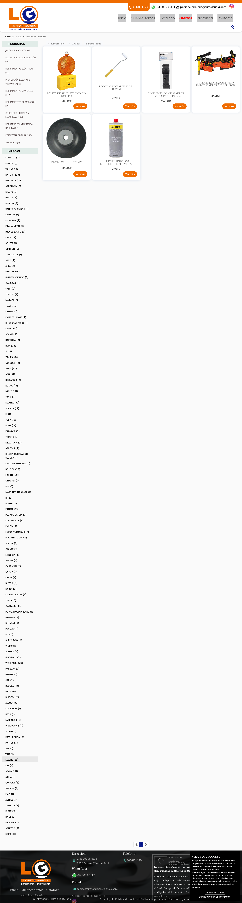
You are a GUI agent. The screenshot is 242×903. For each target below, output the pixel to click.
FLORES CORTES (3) (15, 594)
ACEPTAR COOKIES (215, 892)
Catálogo (167, 18)
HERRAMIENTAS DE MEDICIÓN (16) (20, 104)
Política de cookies (126, 899)
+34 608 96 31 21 (86, 875)
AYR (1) (9, 748)
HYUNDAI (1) (12, 674)
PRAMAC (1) (11, 628)
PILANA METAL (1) (14, 226)
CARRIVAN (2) (13, 566)
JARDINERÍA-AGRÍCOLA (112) (19, 50)
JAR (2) (9, 680)
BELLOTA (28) (12, 469)
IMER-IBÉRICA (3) (14, 737)
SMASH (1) (10, 731)
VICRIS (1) (10, 645)
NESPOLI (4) (11, 203)
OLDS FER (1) (12, 480)
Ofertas (185, 18)
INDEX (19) (11, 811)
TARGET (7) (11, 294)
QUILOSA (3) (12, 782)
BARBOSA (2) (12, 340)
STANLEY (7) (12, 334)
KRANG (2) (11, 191)
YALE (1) (9, 754)
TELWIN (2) (11, 305)
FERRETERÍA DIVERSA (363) (18, 135)
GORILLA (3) (12, 822)
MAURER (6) (11, 759)
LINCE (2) (10, 816)
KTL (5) (9, 765)
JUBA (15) (10, 419)
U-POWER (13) (13, 180)
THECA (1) (10, 600)
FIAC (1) (9, 794)
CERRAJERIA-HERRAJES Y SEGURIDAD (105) (17, 114)
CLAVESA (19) (12, 362)
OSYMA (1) (11, 571)
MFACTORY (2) (13, 442)
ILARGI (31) (11, 588)
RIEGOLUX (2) (12, 220)
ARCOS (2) (11, 560)
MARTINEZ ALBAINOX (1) (18, 492)
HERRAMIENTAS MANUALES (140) (19, 92)
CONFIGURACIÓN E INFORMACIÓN (215, 897)
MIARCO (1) (11, 391)
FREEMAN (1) (12, 311)
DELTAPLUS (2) (13, 380)
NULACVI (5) (12, 623)
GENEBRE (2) (12, 617)
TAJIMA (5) (11, 357)
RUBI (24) (10, 345)
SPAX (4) (10, 260)
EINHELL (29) (12, 475)
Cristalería (205, 18)
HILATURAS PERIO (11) (16, 323)
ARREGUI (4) (12, 448)
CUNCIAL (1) (12, 328)
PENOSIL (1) (11, 163)
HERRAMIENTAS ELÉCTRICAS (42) (19, 70)
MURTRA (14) (12, 271)
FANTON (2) (12, 526)
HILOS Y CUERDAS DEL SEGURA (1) (16, 455)
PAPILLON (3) (12, 668)
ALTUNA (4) (11, 651)
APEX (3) (10, 265)
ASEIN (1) (10, 374)
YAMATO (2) (12, 805)
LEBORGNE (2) (13, 657)
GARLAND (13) (13, 606)
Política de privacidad (153, 899)
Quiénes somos (143, 18)
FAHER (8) (10, 577)
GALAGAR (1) (12, 283)
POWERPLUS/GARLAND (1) (19, 611)
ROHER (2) (11, 503)
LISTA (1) (10, 714)
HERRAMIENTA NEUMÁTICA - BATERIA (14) (19, 126)
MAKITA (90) (12, 402)
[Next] (146, 844)
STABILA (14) (12, 408)
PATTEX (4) (11, 742)
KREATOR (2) (12, 431)
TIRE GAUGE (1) (13, 254)
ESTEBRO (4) (12, 554)
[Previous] (137, 844)
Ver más (80, 107)
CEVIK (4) (10, 237)
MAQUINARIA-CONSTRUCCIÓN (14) (20, 59)
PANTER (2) (11, 509)
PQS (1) (9, 634)
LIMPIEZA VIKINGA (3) (16, 277)
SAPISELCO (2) (13, 186)
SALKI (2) (10, 288)
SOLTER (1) (11, 243)
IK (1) (8, 414)
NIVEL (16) (10, 425)
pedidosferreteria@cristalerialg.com (203, 7)
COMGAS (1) (12, 214)
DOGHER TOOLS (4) (16, 537)
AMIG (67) (11, 368)
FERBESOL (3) (12, 157)
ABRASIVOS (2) (12, 142)
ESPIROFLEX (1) (13, 708)
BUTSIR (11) (11, 583)
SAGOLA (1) (11, 771)
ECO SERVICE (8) (14, 520)
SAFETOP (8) (12, 828)
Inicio (122, 18)
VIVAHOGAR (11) (14, 725)
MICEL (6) (10, 691)
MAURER (76, 43)
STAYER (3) (11, 543)
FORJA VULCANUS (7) (17, 531)
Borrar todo (94, 43)
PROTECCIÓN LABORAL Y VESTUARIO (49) (17, 81)
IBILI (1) (9, 486)
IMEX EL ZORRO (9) (15, 231)
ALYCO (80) (11, 702)
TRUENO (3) (11, 437)
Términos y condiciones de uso (188, 899)
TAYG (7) (10, 397)
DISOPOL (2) (12, 697)
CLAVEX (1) (11, 549)
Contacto (225, 18)
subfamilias (57, 43)
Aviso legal (106, 899)
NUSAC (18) (11, 385)
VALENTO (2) (12, 169)
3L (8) (8, 351)
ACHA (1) (10, 777)
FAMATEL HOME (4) (15, 317)
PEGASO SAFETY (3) (16, 514)
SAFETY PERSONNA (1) (17, 208)
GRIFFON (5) (12, 248)
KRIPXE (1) (10, 834)
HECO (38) (11, 197)
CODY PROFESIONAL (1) (17, 463)
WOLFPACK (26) (14, 663)
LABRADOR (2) (13, 720)
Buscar (232, 27)
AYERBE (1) (11, 799)
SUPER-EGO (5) (13, 640)
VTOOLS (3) (11, 788)
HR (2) (9, 497)
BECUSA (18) (12, 685)
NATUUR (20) (12, 174)
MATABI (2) (11, 300)
